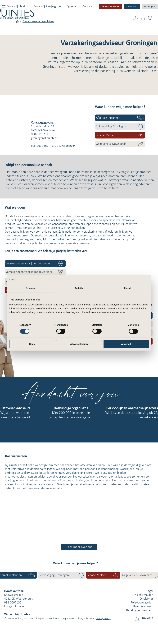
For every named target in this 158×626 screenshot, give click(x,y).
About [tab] (127, 288)
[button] (17, 6)
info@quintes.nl (14, 606)
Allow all (126, 344)
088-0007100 (12, 602)
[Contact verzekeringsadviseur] (38, 21)
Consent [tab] (31, 288)
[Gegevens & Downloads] (120, 144)
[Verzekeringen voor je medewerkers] (35, 272)
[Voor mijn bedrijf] (17, 21)
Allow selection (79, 344)
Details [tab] (79, 288)
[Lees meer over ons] (79, 547)
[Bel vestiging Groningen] (120, 126)
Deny (32, 344)
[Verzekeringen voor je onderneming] (35, 263)
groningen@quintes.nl (45, 138)
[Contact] (132, 6)
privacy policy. (103, 618)
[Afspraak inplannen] (120, 118)
